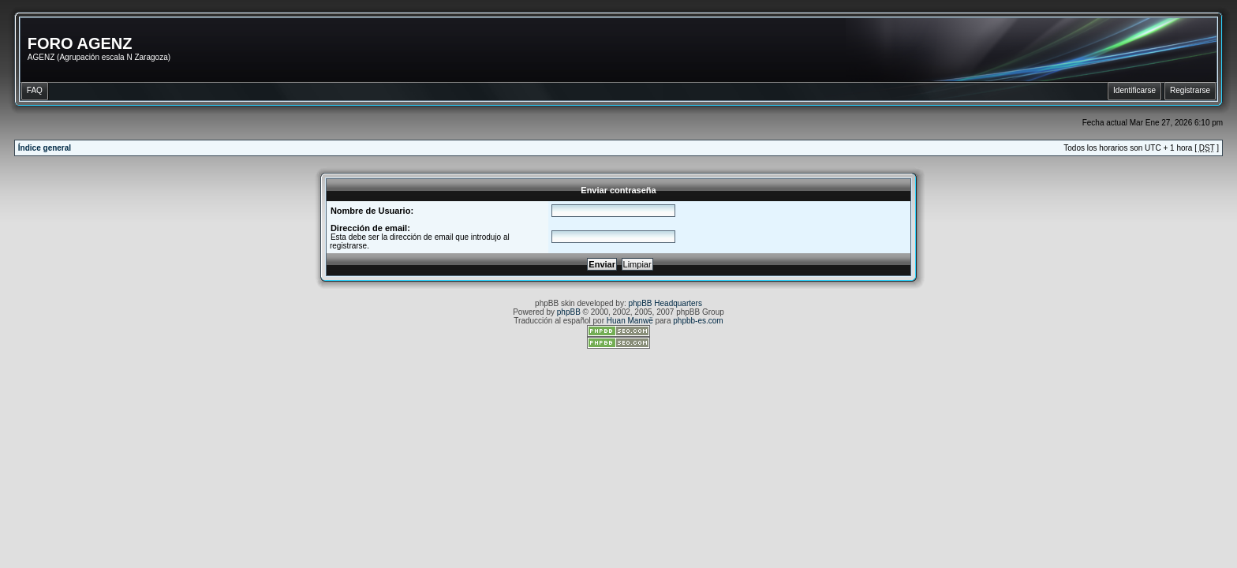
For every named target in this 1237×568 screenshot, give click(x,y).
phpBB (569, 312)
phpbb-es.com (698, 320)
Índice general (44, 148)
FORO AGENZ (80, 43)
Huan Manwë (630, 320)
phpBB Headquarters (665, 303)
